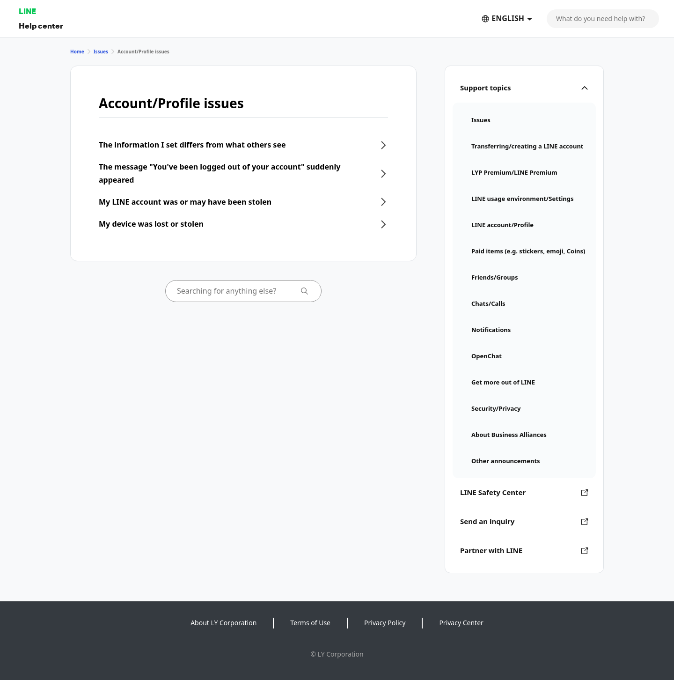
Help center (41, 25)
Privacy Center (461, 622)
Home (77, 51)
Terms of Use (310, 622)
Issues (101, 51)
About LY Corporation (223, 622)
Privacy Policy (384, 622)
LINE (27, 11)
